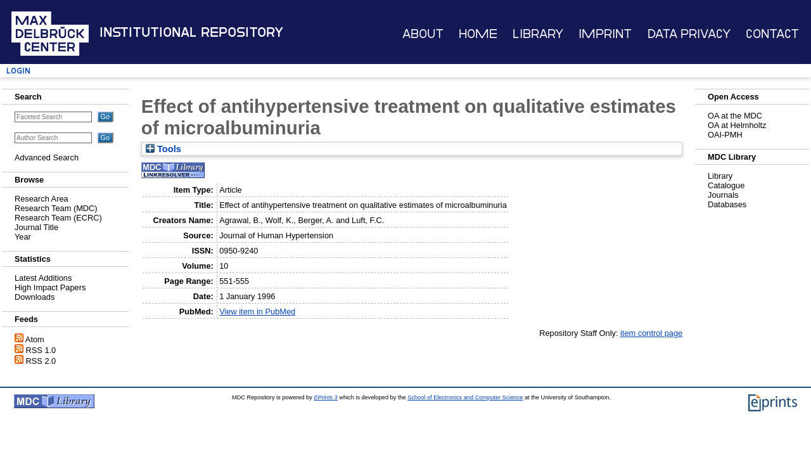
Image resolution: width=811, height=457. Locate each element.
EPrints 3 (325, 397)
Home (478, 34)
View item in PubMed (257, 311)
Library (538, 34)
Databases (727, 204)
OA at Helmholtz (737, 125)
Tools (163, 149)
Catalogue (726, 185)
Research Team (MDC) (56, 208)
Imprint (605, 34)
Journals (723, 195)
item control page (651, 333)
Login (18, 71)
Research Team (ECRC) (58, 217)
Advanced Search (47, 157)
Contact (772, 34)
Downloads (34, 297)
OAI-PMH (725, 134)
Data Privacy (689, 34)
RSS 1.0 (41, 350)
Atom (34, 339)
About (423, 34)
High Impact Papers (50, 287)
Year (23, 236)
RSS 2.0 (41, 361)
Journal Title (36, 227)
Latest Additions (43, 278)
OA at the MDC (735, 115)
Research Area (41, 198)
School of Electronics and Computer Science (465, 397)
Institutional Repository (191, 32)
